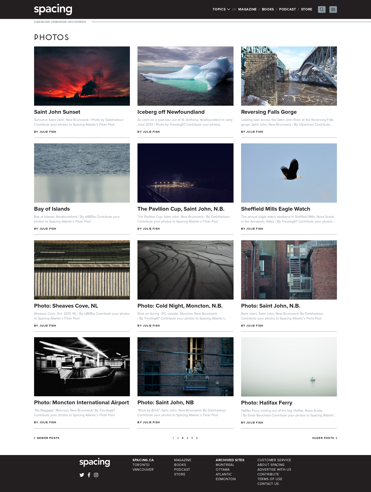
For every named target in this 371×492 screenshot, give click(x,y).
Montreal (225, 464)
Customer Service (274, 460)
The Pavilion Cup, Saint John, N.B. (181, 209)
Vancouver (143, 469)
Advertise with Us (274, 469)
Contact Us (268, 483)
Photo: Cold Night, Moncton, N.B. (180, 305)
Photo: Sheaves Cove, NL (66, 305)
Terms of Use (269, 479)
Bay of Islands (52, 209)
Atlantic (224, 474)
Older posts (323, 438)
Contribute (268, 474)
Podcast (287, 9)
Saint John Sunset (57, 112)
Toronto (141, 464)
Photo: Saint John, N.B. (270, 305)
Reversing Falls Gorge (269, 112)
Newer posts (48, 438)
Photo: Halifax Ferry (266, 402)
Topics (221, 9)
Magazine (247, 9)
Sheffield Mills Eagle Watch (275, 209)
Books (268, 9)
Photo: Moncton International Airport (81, 402)
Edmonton (226, 479)
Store (307, 9)
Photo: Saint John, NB (165, 402)
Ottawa (223, 469)
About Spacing (271, 464)
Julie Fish (48, 132)
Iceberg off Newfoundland (171, 112)
